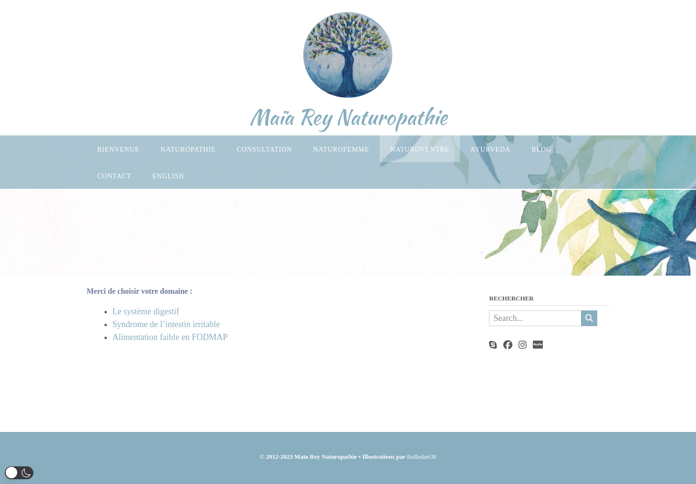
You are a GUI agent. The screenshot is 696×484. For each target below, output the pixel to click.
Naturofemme (341, 149)
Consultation (264, 149)
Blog (541, 149)
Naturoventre (419, 149)
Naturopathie (188, 149)
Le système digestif (146, 311)
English (169, 176)
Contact (114, 176)
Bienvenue (118, 149)
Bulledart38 (421, 456)
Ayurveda (490, 149)
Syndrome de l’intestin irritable (166, 324)
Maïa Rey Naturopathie (348, 116)
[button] (19, 472)
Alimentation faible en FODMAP (170, 337)
